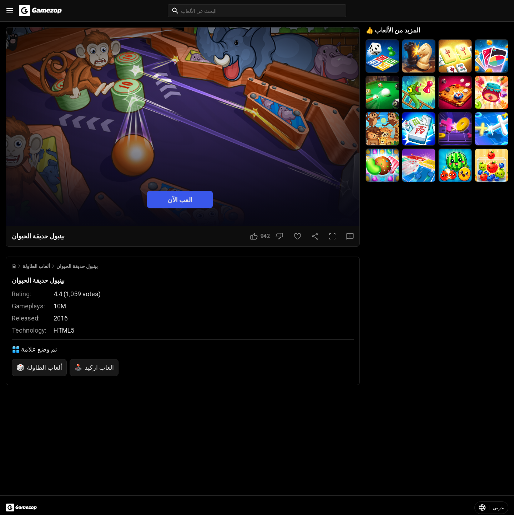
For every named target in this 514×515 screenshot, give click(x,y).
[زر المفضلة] (297, 236)
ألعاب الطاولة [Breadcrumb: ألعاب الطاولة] (36, 266)
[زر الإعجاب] (260, 236)
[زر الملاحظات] (350, 236)
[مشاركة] (315, 236)
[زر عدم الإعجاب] (279, 236)
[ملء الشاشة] (332, 236)
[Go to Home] (14, 266)
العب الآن (180, 199)
